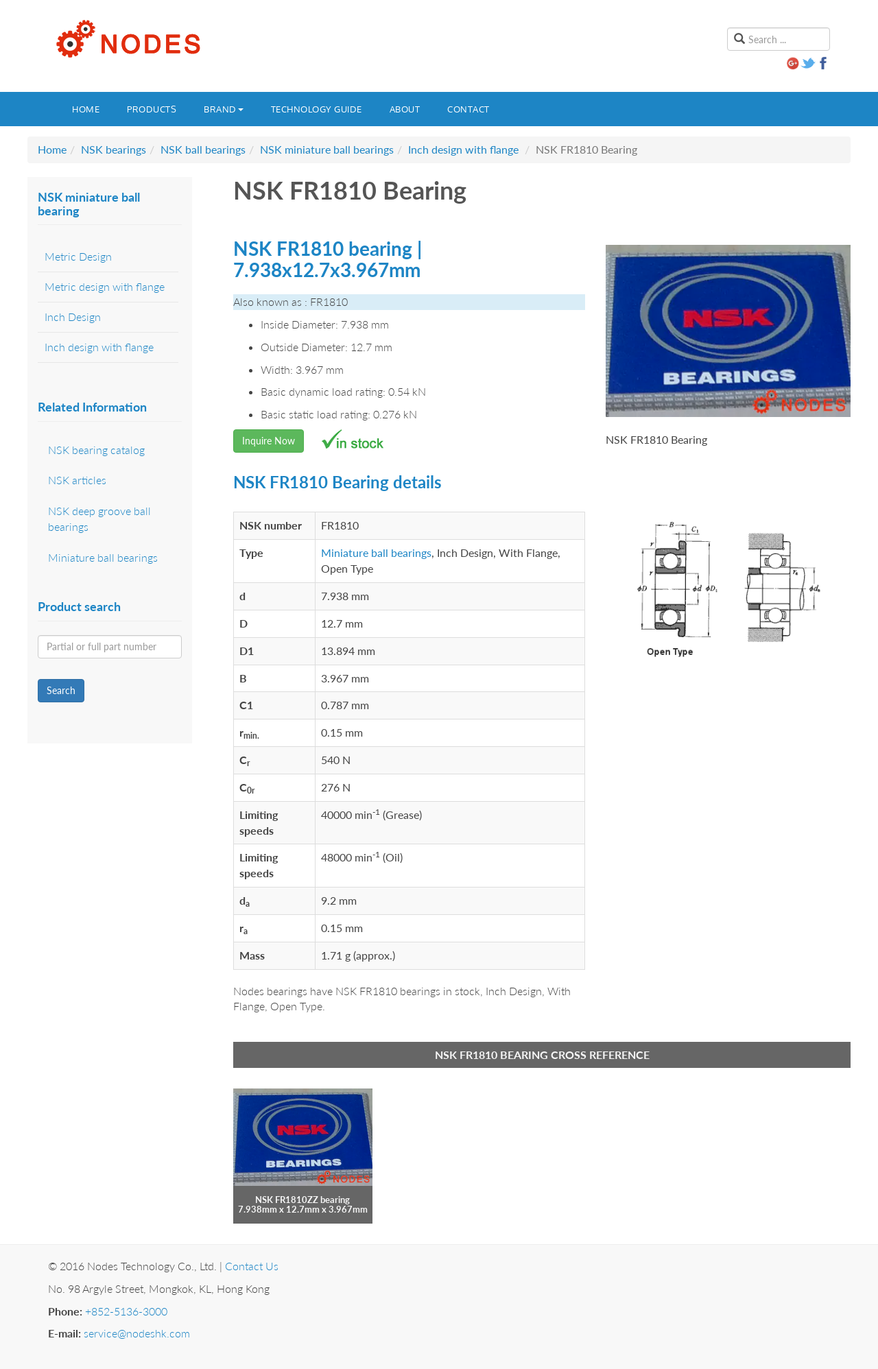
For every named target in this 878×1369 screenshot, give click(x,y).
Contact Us (251, 1265)
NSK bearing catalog (96, 449)
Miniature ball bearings (376, 552)
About (405, 109)
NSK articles (77, 479)
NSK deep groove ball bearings (99, 518)
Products (151, 109)
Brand (224, 109)
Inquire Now (268, 441)
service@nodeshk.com (137, 1333)
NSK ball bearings (203, 149)
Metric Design (78, 256)
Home (85, 109)
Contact (468, 109)
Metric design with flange (105, 286)
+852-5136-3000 (126, 1311)
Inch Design (73, 316)
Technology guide (316, 109)
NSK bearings (113, 149)
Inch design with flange (463, 149)
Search (61, 690)
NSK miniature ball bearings (327, 149)
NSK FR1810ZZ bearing (302, 1199)
